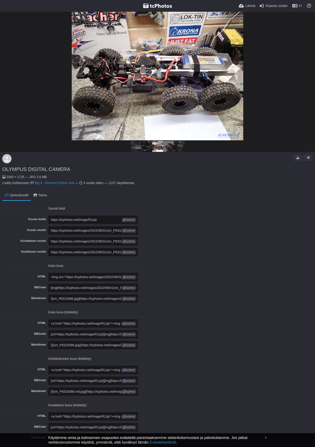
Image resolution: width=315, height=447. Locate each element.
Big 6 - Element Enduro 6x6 (52, 183)
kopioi (129, 220)
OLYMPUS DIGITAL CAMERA (36, 169)
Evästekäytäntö (163, 442)
